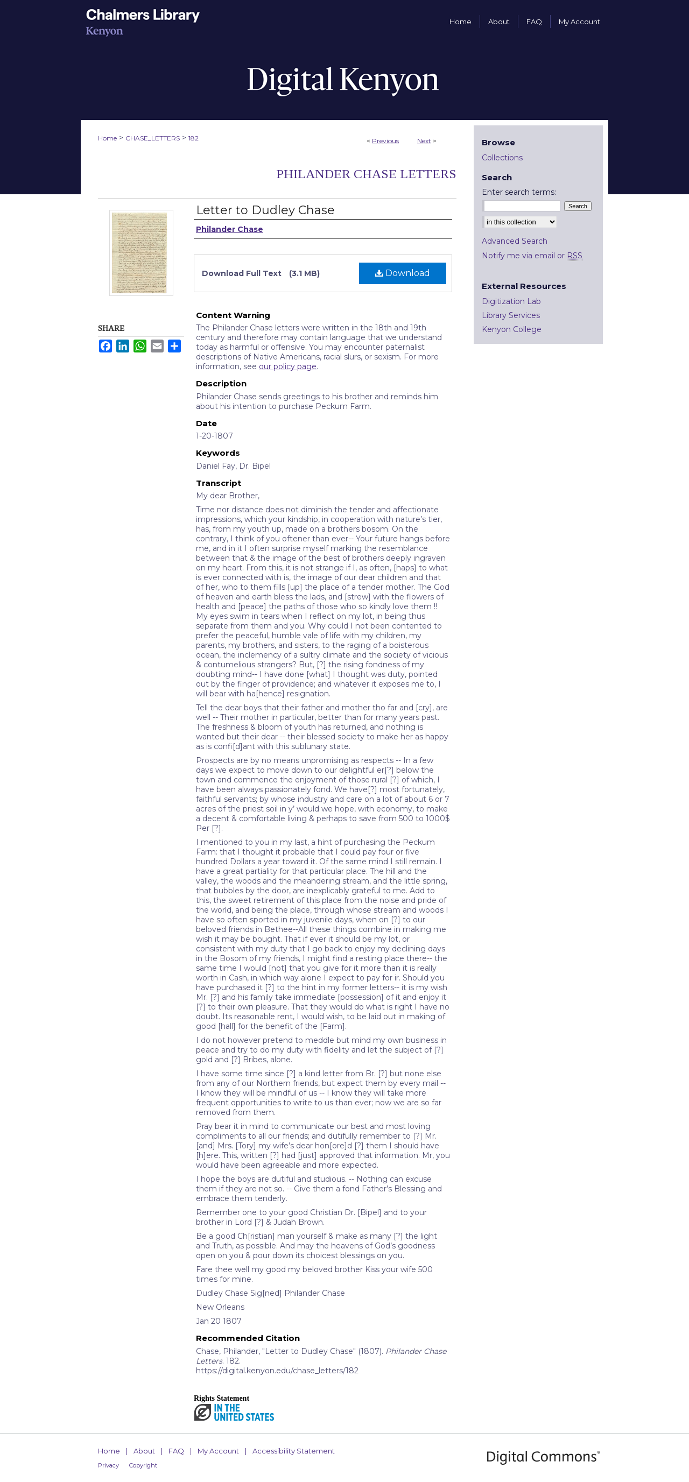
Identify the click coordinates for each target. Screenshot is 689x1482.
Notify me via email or (532, 255)
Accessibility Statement (293, 1450)
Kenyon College (512, 329)
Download (402, 273)
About (144, 1450)
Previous (385, 141)
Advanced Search (514, 241)
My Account (218, 1450)
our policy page (288, 366)
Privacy (108, 1465)
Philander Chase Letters (366, 174)
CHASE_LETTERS (152, 138)
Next (424, 141)
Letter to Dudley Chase (265, 210)
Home (107, 138)
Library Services (511, 315)
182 (193, 138)
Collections (502, 158)
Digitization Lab (511, 301)
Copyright (143, 1465)
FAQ (176, 1450)
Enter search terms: (519, 192)
